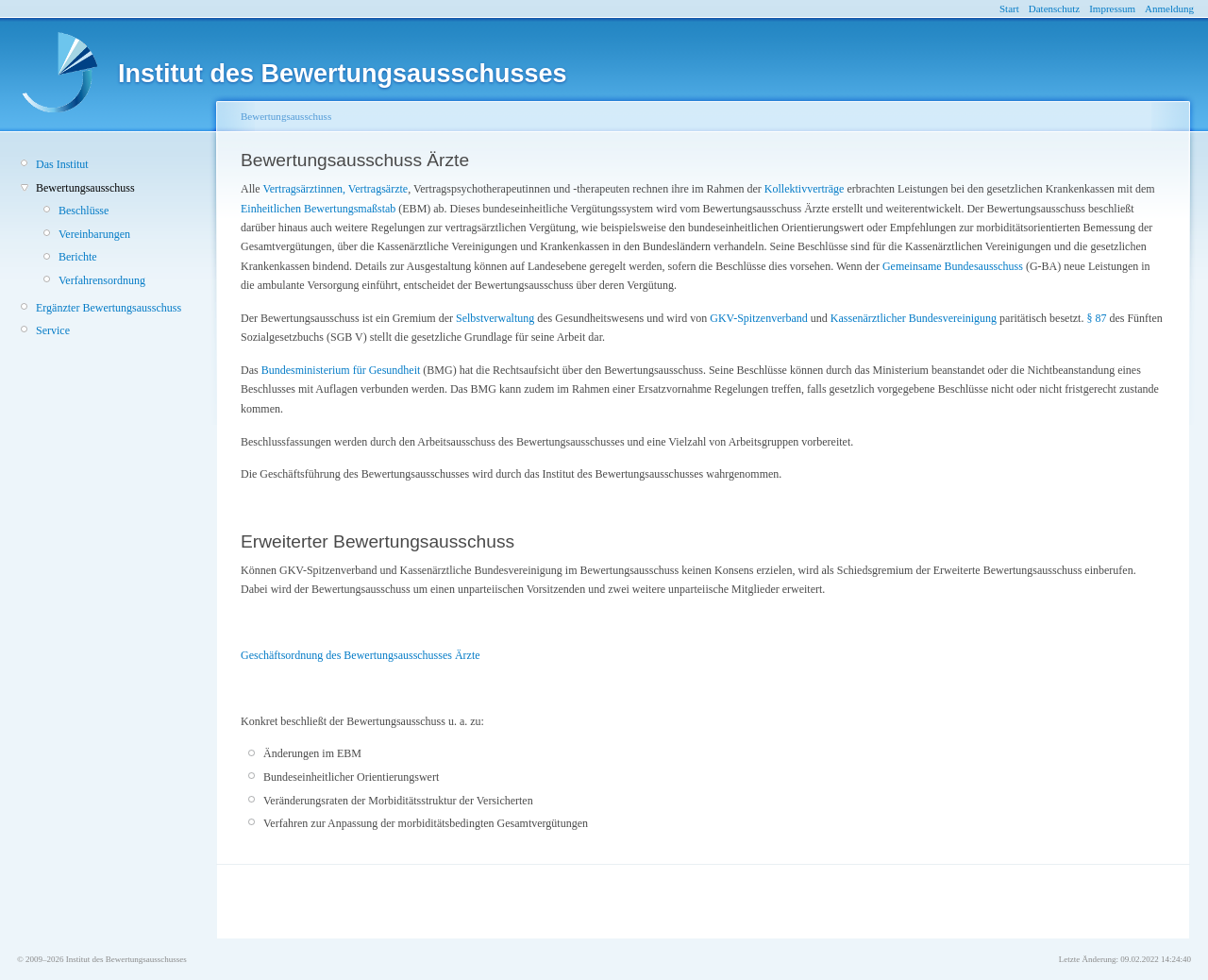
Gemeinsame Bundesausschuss (952, 266)
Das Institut (62, 164)
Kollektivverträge (804, 188)
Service (53, 330)
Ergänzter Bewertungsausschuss (108, 307)
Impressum (1112, 8)
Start (1009, 8)
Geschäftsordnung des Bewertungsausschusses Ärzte (360, 655)
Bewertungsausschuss (85, 187)
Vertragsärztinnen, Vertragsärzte (335, 188)
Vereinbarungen (94, 234)
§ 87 (1096, 318)
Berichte (78, 256)
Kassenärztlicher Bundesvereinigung (913, 318)
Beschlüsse (84, 210)
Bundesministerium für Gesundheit (341, 370)
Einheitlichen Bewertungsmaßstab (318, 208)
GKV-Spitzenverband (759, 318)
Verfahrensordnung (102, 280)
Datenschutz (1054, 8)
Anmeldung (1169, 8)
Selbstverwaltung (495, 318)
